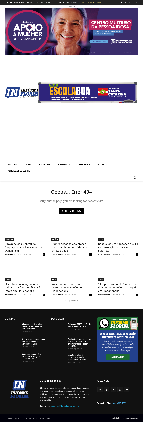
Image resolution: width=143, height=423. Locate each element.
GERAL (101, 240)
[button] (135, 177)
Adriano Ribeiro (11, 255)
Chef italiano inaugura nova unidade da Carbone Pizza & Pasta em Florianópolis (22, 288)
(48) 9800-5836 (119, 404)
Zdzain (47, 419)
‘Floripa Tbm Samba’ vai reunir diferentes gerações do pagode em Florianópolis (117, 288)
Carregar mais (71, 301)
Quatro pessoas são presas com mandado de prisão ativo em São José (70, 248)
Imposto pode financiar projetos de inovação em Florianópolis (67, 288)
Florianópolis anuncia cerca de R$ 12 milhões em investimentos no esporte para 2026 (79, 343)
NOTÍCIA (55, 240)
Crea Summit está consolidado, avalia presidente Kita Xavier (77, 357)
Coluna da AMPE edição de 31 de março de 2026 (79, 326)
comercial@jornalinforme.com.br (65, 406)
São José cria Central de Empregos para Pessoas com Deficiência (23, 248)
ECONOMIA (9, 240)
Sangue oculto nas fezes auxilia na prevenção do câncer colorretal (118, 248)
